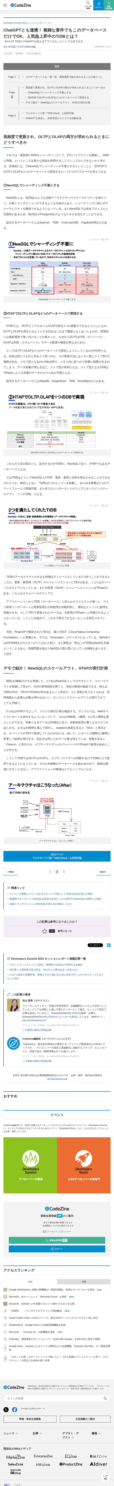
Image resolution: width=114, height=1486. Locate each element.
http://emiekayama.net (34, 1020)
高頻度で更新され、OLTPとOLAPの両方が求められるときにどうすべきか (65, 87)
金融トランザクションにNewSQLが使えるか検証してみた (40, 903)
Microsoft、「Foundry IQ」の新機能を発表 (32, 1332)
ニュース (10, 1433)
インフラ (8, 53)
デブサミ (19, 53)
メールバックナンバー (57, 1231)
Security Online (47, 1016)
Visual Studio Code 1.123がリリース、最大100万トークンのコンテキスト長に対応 (53, 1317)
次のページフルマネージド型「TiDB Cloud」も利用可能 (57, 856)
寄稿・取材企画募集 (30, 1419)
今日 (30, 1282)
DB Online (73, 1013)
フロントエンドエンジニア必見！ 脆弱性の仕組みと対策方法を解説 (45, 964)
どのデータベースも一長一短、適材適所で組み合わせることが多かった (64, 76)
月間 (84, 1282)
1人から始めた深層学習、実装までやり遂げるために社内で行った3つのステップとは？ (56, 974)
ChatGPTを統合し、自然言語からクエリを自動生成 (53, 118)
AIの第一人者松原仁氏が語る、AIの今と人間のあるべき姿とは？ (44, 969)
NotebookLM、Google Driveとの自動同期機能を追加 (37, 1325)
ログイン (56, 1249)
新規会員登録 (56, 1240)
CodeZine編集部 (24, 46)
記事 (37, 1433)
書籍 (96, 1433)
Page (12, 76)
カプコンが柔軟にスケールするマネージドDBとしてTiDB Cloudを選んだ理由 (51, 893)
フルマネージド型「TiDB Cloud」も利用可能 (49, 113)
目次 (81, 66)
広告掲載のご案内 (85, 1419)
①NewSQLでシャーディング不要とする (49, 92)
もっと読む (13, 978)
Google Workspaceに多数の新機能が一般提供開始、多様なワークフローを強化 (52, 1289)
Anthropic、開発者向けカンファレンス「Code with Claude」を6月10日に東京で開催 (54, 1339)
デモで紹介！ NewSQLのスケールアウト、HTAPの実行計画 (57, 102)
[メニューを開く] (5, 5)
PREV (10, 871)
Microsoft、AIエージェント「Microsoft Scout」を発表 (38, 1296)
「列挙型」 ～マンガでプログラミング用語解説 (35, 1310)
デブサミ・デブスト (70, 1435)
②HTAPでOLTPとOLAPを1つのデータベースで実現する (58, 97)
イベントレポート (34, 53)
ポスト (95, 945)
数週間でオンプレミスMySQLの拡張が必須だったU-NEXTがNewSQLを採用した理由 (55, 898)
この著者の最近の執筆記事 (36, 1030)
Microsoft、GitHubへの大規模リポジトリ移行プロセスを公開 (41, 1303)
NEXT (104, 871)
